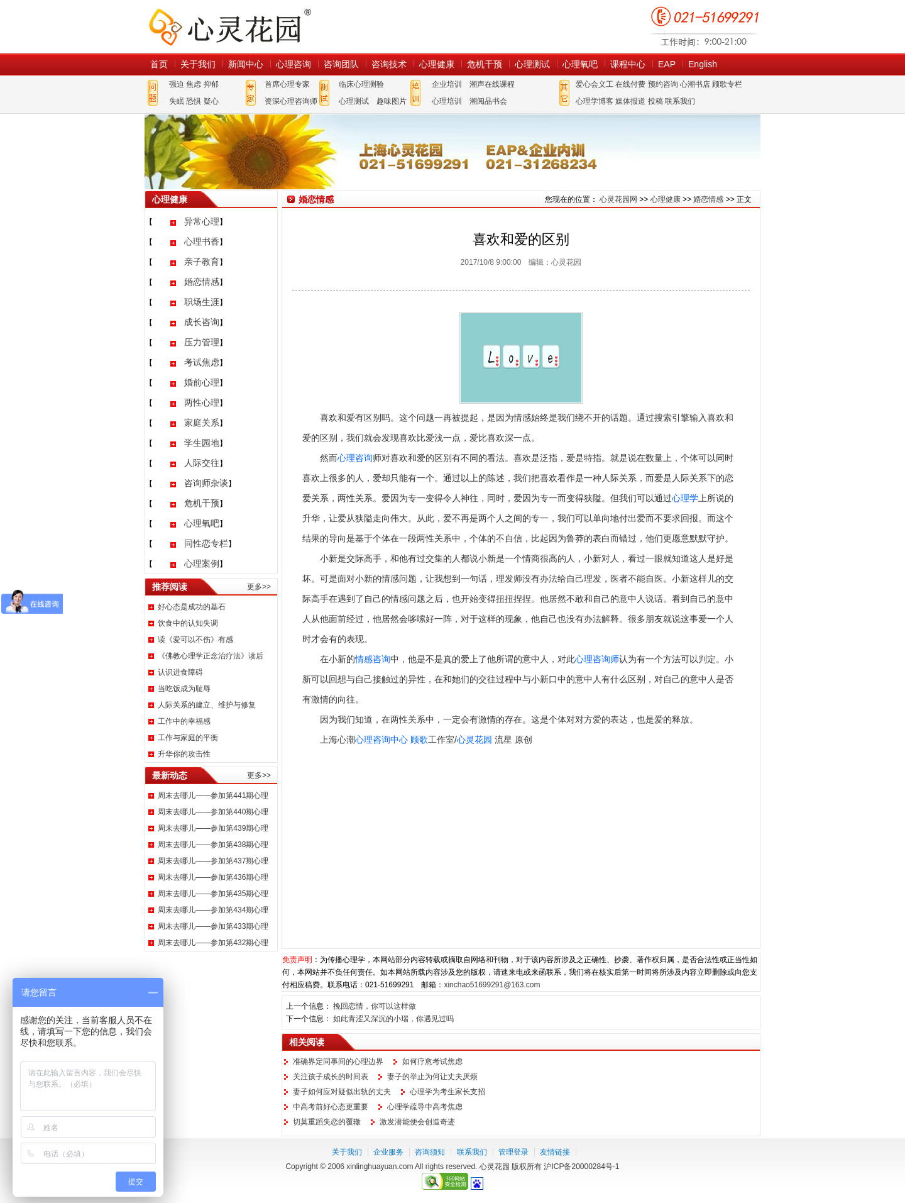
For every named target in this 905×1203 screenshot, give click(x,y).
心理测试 (532, 64)
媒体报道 (630, 101)
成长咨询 (201, 322)
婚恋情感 (201, 282)
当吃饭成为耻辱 (184, 688)
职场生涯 (201, 302)
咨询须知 (430, 1152)
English (702, 64)
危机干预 (484, 64)
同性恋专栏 (206, 543)
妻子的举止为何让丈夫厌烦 (432, 1076)
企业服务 (388, 1152)
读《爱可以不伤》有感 (195, 639)
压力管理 (201, 342)
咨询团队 (341, 64)
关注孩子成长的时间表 (330, 1076)
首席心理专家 (287, 84)
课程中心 (627, 64)
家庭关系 (201, 423)
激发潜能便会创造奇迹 (417, 1121)
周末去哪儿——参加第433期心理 (213, 926)
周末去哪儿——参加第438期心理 (213, 844)
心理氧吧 (580, 64)
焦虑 (193, 84)
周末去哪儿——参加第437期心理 (213, 861)
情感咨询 (372, 659)
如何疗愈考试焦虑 (432, 1061)
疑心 (211, 101)
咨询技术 (389, 64)
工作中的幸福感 (184, 721)
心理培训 (447, 101)
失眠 (176, 101)
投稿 (655, 101)
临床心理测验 (361, 84)
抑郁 (211, 84)
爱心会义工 (594, 84)
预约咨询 (663, 84)
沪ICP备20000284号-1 (581, 1166)
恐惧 (193, 101)
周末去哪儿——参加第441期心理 (213, 795)
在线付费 (630, 84)
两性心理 (201, 402)
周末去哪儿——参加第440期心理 (213, 811)
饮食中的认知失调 (188, 623)
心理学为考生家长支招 (447, 1091)
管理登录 (513, 1152)
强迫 (176, 84)
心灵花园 (474, 740)
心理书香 (201, 241)
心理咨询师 (597, 659)
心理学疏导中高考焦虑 (425, 1106)
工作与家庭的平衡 (188, 737)
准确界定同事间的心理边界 (338, 1061)
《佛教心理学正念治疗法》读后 (210, 655)
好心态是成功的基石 (192, 606)
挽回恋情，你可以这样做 (374, 1006)
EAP (667, 64)
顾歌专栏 (727, 84)
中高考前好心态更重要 (330, 1106)
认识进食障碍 (180, 672)
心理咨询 (293, 64)
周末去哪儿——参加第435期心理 (213, 893)
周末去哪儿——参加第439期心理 (213, 828)
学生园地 (201, 443)
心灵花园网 (229, 26)
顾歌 (419, 740)
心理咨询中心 (381, 740)
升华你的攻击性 (184, 754)
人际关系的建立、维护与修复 (207, 705)
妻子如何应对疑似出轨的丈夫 (342, 1091)
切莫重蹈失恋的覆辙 (327, 1121)
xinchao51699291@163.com (492, 984)
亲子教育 (201, 262)
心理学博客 (594, 101)
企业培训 (447, 84)
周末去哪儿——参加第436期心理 (213, 877)
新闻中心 (245, 64)
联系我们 (680, 101)
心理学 (685, 498)
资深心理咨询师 (291, 101)
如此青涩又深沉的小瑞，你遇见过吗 (393, 1018)
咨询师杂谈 (206, 483)
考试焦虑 (201, 362)
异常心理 (201, 221)
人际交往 (201, 463)
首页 (159, 64)
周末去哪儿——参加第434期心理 (213, 910)
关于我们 (198, 64)
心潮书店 (695, 84)
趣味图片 (391, 101)
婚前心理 (201, 382)
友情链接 (555, 1152)
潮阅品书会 (488, 101)
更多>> (259, 586)
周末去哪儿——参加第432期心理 (213, 942)
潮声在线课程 (492, 84)
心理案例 (201, 563)
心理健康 (436, 64)
